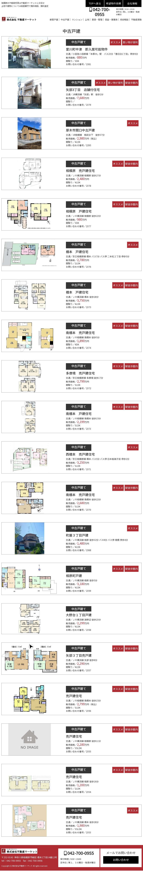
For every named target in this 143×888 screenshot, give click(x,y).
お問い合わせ (121, 877)
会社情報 (132, 3)
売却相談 (124, 19)
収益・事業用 (111, 19)
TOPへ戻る (95, 3)
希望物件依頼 (113, 3)
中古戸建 (65, 19)
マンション (77, 19)
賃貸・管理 (97, 19)
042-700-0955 (99, 12)
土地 (87, 19)
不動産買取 (136, 19)
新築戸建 (54, 19)
